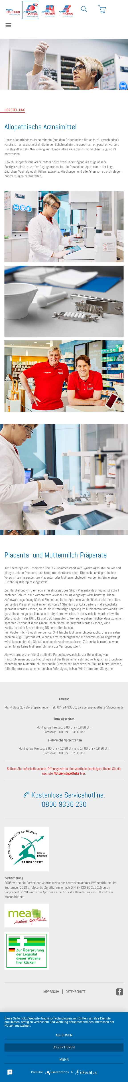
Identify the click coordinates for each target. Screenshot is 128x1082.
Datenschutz (75, 991)
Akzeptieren (64, 1047)
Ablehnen (63, 1035)
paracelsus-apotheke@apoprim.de (101, 707)
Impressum (51, 991)
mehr (64, 1060)
